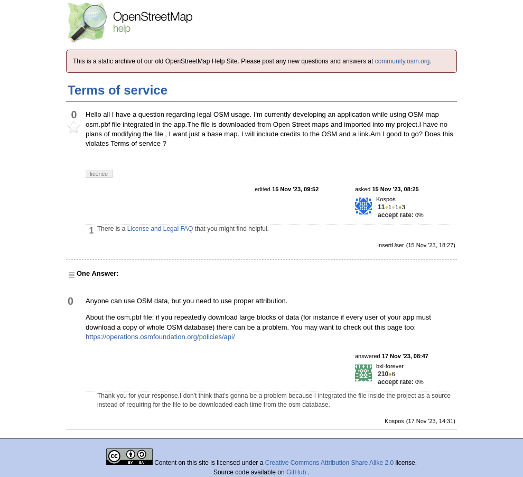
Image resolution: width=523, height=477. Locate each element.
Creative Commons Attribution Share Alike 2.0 (329, 462)
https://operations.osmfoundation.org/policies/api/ (160, 337)
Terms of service (117, 90)
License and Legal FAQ (160, 228)
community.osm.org (402, 61)
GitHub (297, 472)
